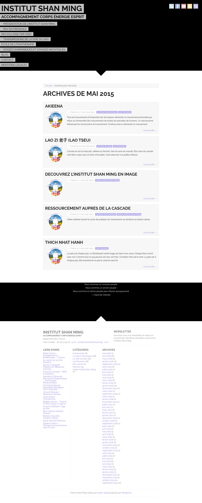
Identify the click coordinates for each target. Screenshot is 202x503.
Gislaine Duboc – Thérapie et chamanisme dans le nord (55, 425)
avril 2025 (106, 377)
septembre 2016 (110, 423)
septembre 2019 (110, 394)
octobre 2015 (108, 448)
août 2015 (106, 453)
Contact (7, 59)
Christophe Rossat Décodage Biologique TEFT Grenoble (53, 387)
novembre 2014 (109, 477)
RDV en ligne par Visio (16, 34)
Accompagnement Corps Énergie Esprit (42, 17)
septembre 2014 (110, 483)
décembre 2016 (109, 418)
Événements (79, 353)
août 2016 (107, 426)
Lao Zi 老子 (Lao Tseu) (68, 140)
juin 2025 (106, 372)
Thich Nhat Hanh (64, 242)
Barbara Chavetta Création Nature (51, 417)
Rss (189, 6)
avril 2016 (106, 434)
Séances (77, 367)
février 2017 (107, 412)
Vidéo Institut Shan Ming (107, 180)
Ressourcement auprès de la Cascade (88, 208)
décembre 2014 (109, 475)
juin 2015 (106, 458)
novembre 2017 (109, 402)
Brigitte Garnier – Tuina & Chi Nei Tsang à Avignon (54, 402)
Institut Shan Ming (41, 8)
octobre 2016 (108, 421)
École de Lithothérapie (17, 44)
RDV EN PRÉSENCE (15, 29)
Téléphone (171, 6)
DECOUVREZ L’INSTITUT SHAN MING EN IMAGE (91, 174)
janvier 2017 (107, 415)
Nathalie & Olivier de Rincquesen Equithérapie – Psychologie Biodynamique (55, 379)
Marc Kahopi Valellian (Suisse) (53, 412)
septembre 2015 (110, 450)
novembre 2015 (109, 445)
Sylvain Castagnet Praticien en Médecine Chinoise (53, 367)
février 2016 (107, 439)
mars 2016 (107, 437)
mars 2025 (107, 380)
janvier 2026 (108, 361)
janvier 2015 (107, 472)
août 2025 (107, 367)
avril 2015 (106, 464)
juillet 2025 (107, 369)
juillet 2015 (107, 456)
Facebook (177, 6)
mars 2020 (107, 391)
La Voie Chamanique (107, 112)
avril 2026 (106, 356)
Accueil (48, 85)
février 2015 (107, 469)
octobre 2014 (108, 480)
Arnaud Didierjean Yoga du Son (54, 407)
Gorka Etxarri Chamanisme (49, 398)
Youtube (183, 6)
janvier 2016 (107, 442)
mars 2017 (107, 410)
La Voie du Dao (104, 146)
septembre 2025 (110, 364)
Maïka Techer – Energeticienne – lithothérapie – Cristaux (54, 355)
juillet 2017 (107, 404)
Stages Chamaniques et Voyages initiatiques (34, 49)
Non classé (78, 364)
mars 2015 (107, 466)
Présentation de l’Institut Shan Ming (29, 23)
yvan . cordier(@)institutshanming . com (89, 342)
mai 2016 (106, 431)
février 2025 (107, 383)
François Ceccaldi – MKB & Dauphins (55, 373)
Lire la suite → (150, 130)
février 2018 (107, 399)
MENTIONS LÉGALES (14, 65)
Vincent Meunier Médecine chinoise (52, 393)
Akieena (54, 106)
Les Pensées (125, 112)
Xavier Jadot (103, 493)
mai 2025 (106, 375)
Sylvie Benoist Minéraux (54, 420)
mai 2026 (106, 353)
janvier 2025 (107, 386)
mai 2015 (106, 461)
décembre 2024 (109, 388)
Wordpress (127, 493)
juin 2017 (106, 407)
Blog (4, 54)
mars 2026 (107, 359)
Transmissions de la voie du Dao (26, 39)
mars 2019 (107, 396)
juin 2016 (106, 429)
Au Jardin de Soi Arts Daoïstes (53, 361)
